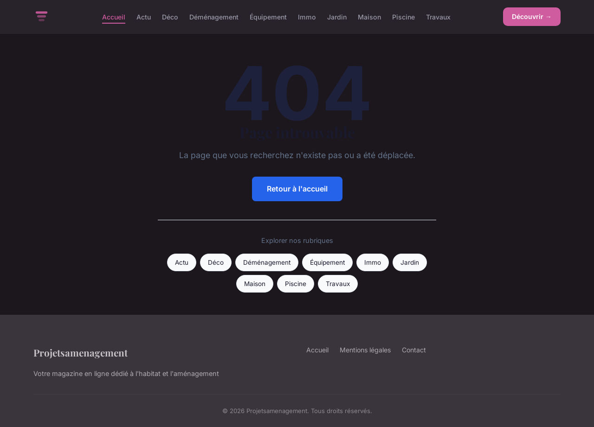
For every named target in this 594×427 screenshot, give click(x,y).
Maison (369, 16)
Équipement (268, 16)
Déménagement (214, 16)
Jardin (337, 16)
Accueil (113, 16)
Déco (170, 16)
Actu (143, 16)
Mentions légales (365, 350)
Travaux (438, 16)
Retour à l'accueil (297, 188)
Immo (307, 16)
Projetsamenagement (80, 352)
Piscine (403, 16)
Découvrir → (532, 16)
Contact (414, 350)
